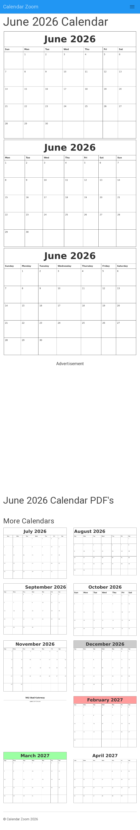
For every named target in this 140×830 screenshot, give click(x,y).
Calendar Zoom (20, 7)
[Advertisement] (70, 397)
